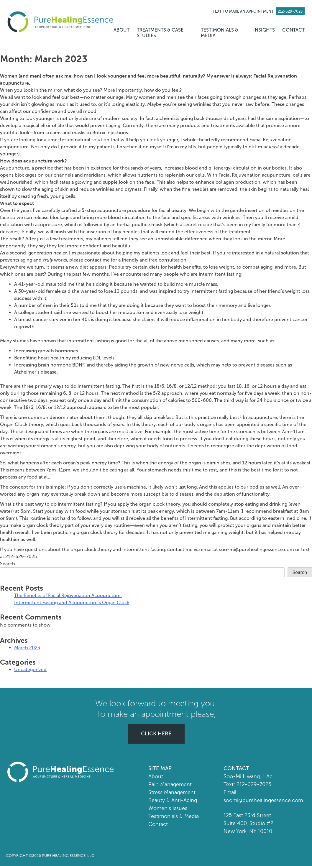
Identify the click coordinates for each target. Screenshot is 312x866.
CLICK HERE (156, 733)
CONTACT (293, 30)
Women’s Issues (167, 808)
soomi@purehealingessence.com (263, 800)
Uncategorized (30, 669)
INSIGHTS (264, 30)
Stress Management (172, 792)
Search (7, 563)
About (155, 776)
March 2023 (27, 647)
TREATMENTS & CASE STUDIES (160, 32)
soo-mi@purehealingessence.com (256, 549)
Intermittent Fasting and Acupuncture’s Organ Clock (71, 602)
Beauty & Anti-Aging (172, 800)
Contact (158, 824)
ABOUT (121, 30)
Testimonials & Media (173, 816)
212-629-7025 (254, 784)
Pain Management (170, 784)
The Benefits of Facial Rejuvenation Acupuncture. (68, 595)
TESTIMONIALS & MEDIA (219, 32)
